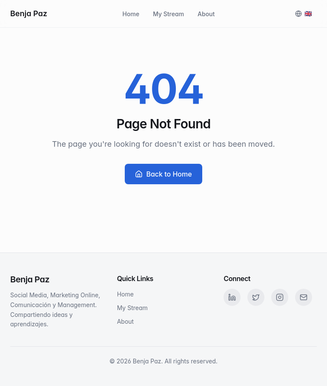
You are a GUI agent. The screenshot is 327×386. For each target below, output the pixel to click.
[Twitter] (255, 297)
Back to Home (163, 174)
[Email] (303, 297)
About (206, 13)
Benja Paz (28, 13)
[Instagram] (279, 297)
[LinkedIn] (232, 297)
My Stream (168, 13)
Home (131, 13)
